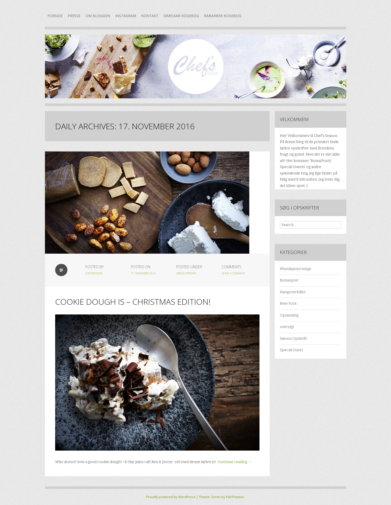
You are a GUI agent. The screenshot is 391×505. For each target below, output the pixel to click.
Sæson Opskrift (186, 273)
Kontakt (149, 15)
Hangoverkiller (293, 292)
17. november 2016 (143, 273)
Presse (74, 15)
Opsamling (289, 315)
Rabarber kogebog (222, 15)
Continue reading (235, 462)
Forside (55, 15)
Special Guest (291, 350)
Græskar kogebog (181, 15)
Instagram (125, 15)
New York (288, 303)
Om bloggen (98, 15)
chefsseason (93, 273)
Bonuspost (289, 280)
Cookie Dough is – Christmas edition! (132, 301)
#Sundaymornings (295, 269)
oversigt (287, 327)
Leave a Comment (233, 273)
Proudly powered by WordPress (171, 497)
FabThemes (235, 497)
